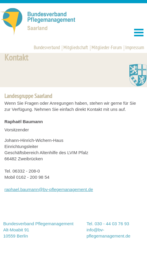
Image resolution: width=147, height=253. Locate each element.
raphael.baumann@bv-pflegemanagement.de (48, 189)
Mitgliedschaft (75, 48)
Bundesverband (47, 48)
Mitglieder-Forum (107, 48)
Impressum (134, 48)
